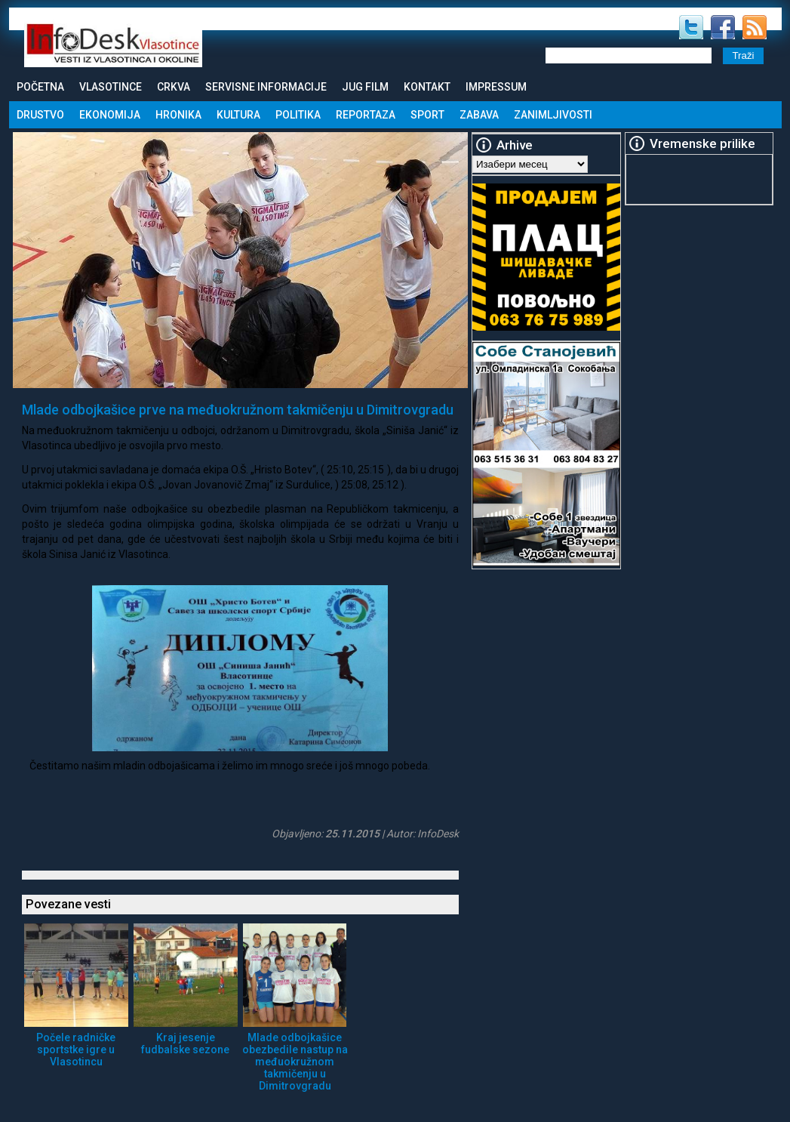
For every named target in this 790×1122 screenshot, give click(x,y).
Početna (40, 87)
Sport (427, 115)
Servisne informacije (266, 87)
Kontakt (427, 87)
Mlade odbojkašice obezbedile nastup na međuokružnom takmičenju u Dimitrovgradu (295, 1061)
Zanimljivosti (553, 115)
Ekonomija (109, 115)
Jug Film (365, 87)
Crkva (173, 87)
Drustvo (40, 115)
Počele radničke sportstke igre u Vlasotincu (75, 1049)
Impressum (496, 87)
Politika (298, 115)
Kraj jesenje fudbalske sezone (185, 1043)
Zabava (479, 115)
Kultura (238, 115)
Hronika (178, 115)
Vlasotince (110, 87)
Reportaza (365, 115)
